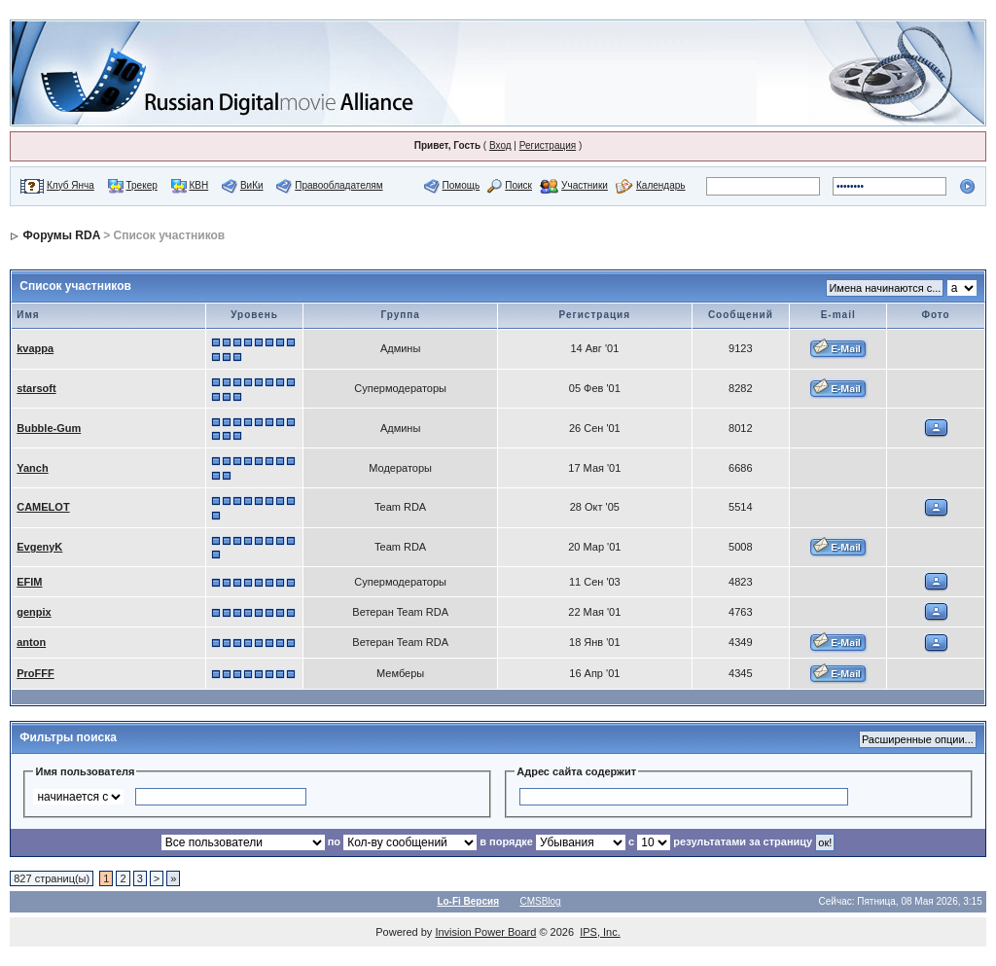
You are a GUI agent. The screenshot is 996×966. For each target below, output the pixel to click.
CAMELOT (43, 507)
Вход (500, 145)
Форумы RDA (61, 235)
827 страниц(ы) (51, 878)
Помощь (461, 185)
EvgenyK (39, 547)
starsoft (36, 388)
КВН (198, 185)
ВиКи (252, 185)
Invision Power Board (485, 932)
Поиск (518, 185)
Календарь (660, 185)
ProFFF (35, 673)
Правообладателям (338, 185)
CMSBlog (539, 901)
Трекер (142, 185)
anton (31, 642)
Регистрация (547, 145)
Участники (584, 185)
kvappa (35, 348)
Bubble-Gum (49, 428)
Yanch (32, 468)
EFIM (29, 582)
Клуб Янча (70, 185)
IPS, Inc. (600, 932)
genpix (34, 612)
